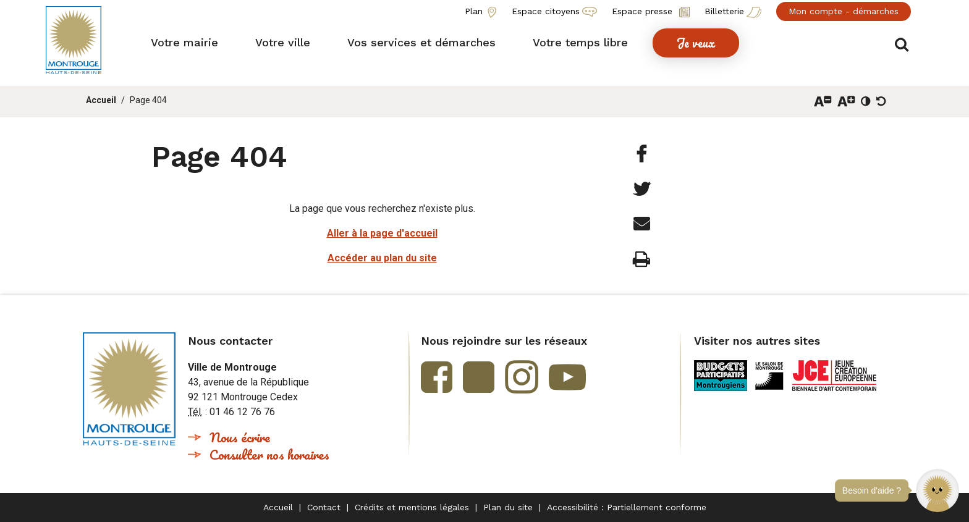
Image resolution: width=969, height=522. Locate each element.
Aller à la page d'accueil (382, 233)
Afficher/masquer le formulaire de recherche (903, 44)
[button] (937, 490)
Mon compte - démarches (844, 11)
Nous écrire (239, 437)
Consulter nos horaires (269, 454)
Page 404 (148, 100)
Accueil (101, 100)
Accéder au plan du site (382, 258)
